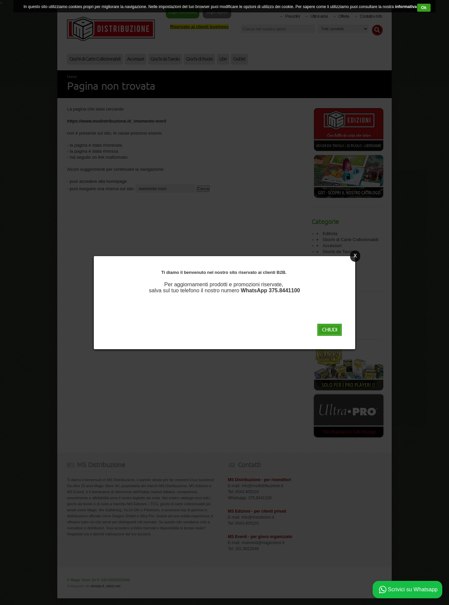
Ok (424, 7)
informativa (405, 6)
